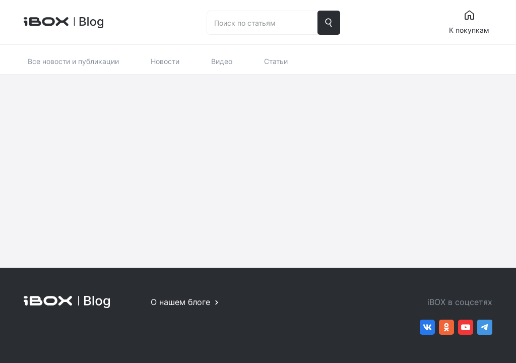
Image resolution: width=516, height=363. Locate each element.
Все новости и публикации (73, 61)
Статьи (276, 61)
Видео (221, 61)
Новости (165, 61)
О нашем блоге (180, 302)
